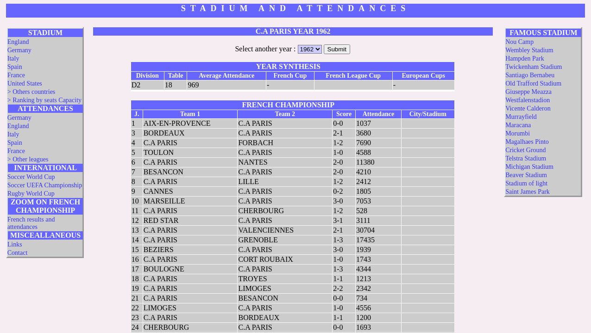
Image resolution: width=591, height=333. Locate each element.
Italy (13, 58)
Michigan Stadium (529, 166)
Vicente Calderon (528, 108)
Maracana (518, 125)
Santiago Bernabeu (529, 75)
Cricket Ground (525, 150)
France (16, 75)
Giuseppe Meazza (528, 91)
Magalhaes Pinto (527, 141)
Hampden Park (524, 58)
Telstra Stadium (525, 158)
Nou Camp (519, 41)
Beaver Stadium (526, 175)
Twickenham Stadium (533, 66)
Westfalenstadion (527, 100)
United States (24, 83)
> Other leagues (28, 159)
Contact (17, 252)
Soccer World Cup (31, 176)
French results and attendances (31, 223)
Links (14, 244)
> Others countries (31, 91)
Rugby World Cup (31, 193)
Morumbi (517, 133)
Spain (14, 66)
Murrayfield (521, 116)
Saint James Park (527, 191)
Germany (19, 50)
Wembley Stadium (529, 50)
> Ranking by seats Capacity (44, 100)
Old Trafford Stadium (533, 83)
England (18, 41)
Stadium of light (526, 183)
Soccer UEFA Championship (44, 185)
